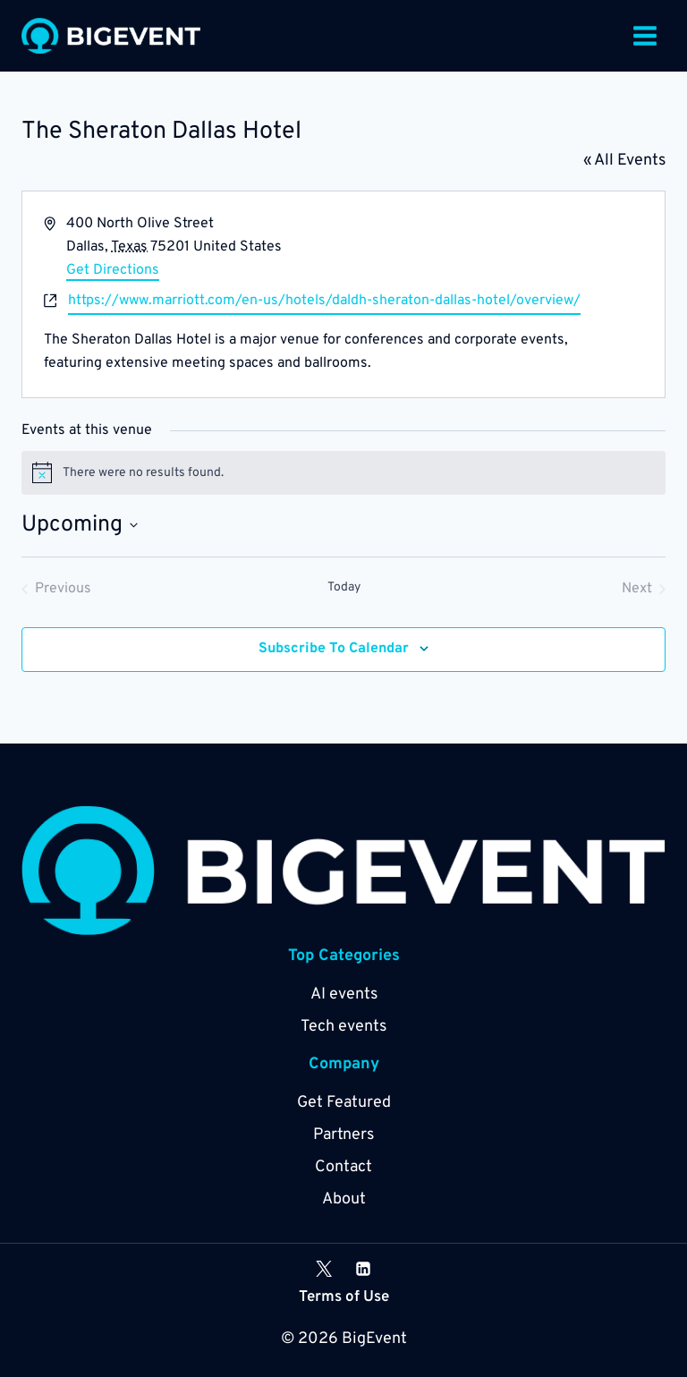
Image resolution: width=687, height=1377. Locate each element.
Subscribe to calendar (334, 649)
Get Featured (344, 1102)
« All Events (624, 160)
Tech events (343, 1026)
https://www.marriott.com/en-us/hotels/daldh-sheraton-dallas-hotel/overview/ (324, 301)
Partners (343, 1135)
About (344, 1199)
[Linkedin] (363, 1269)
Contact (343, 1167)
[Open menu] (644, 35)
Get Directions (112, 270)
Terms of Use (344, 1297)
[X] (324, 1269)
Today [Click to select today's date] (343, 587)
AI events (343, 994)
